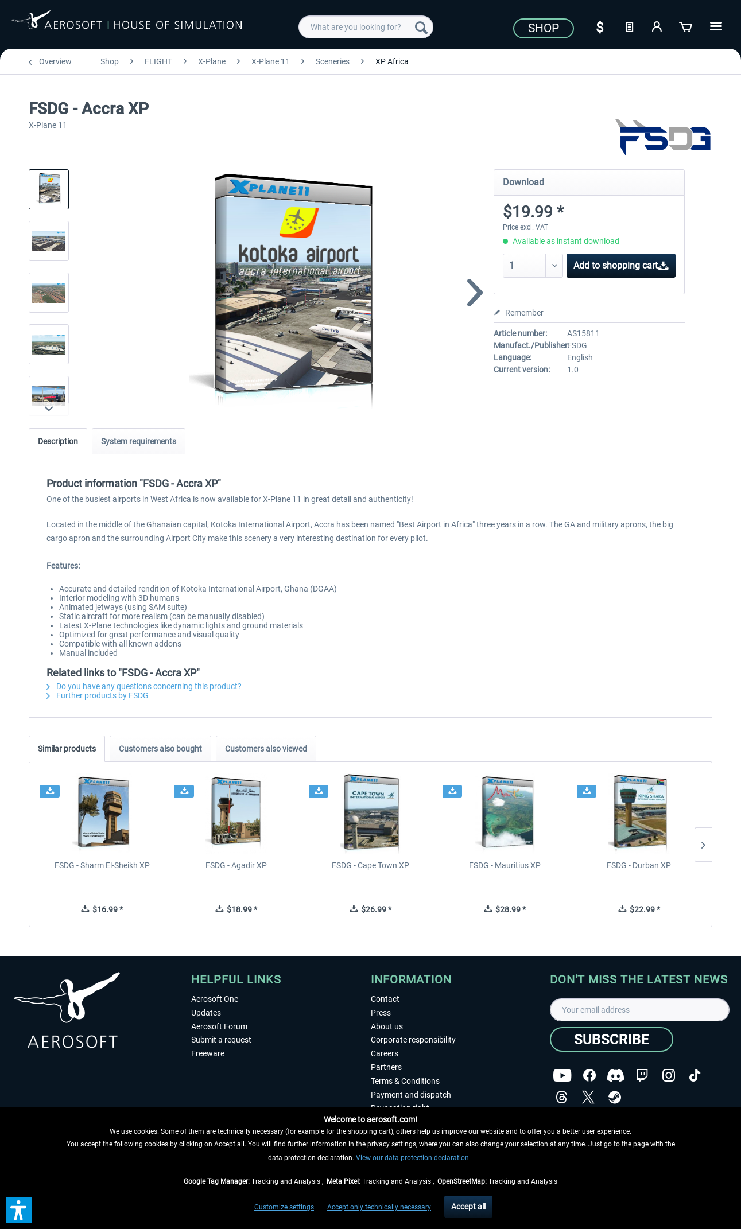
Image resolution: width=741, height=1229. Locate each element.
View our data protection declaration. (413, 1158)
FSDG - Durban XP (639, 865)
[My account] (657, 25)
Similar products (67, 748)
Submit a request (221, 1039)
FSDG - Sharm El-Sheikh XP (102, 865)
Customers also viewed (266, 748)
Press (381, 1012)
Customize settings (284, 1207)
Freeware (207, 1053)
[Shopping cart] (686, 25)
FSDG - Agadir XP (236, 865)
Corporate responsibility (413, 1039)
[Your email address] (640, 1009)
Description (58, 441)
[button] (19, 1210)
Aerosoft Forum (219, 1026)
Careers (384, 1053)
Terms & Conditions (405, 1081)
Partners (386, 1067)
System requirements (138, 441)
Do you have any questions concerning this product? (144, 686)
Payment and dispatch (411, 1094)
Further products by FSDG (97, 695)
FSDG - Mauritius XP (505, 865)
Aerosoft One (214, 999)
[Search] (421, 26)
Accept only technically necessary (379, 1207)
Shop (543, 28)
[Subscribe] (611, 1039)
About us (387, 1026)
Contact (385, 999)
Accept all (468, 1206)
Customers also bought (160, 748)
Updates (206, 1012)
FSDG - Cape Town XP (370, 865)
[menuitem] (365, 26)
